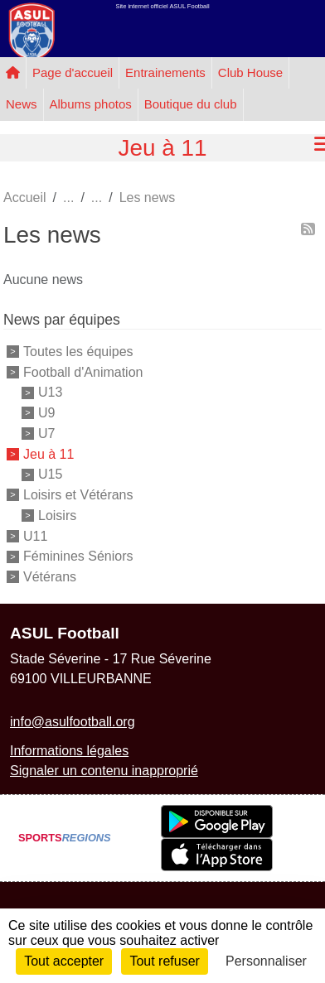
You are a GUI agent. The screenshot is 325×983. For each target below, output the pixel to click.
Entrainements (165, 72)
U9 (46, 413)
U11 (35, 535)
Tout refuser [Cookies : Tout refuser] (164, 961)
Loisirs (57, 515)
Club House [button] (250, 72)
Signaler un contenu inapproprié (104, 771)
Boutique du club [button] (190, 104)
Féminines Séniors (78, 556)
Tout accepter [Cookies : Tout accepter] (64, 961)
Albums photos (91, 104)
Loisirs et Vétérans (78, 495)
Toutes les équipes (78, 352)
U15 (50, 474)
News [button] (21, 104)
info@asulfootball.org (72, 722)
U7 (46, 433)
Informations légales (69, 751)
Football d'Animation (83, 371)
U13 (50, 392)
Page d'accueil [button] (72, 72)
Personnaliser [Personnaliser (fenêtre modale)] (266, 961)
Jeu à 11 (48, 453)
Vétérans (49, 577)
